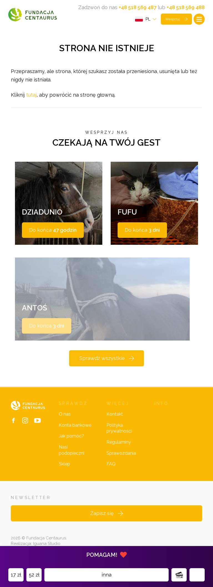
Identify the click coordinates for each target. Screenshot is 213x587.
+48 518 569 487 (137, 7)
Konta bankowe (75, 425)
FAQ (111, 464)
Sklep (64, 464)
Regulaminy (118, 442)
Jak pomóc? (71, 436)
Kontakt (114, 414)
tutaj (31, 95)
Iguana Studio (46, 543)
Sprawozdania (121, 453)
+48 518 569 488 (186, 7)
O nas (65, 414)
